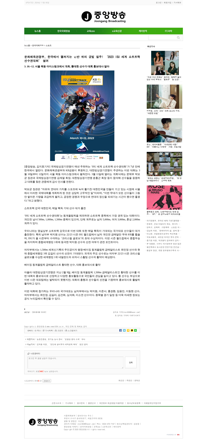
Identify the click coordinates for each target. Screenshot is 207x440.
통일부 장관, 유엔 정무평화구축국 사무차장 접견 (168, 250)
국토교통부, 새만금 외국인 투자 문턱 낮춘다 (166, 237)
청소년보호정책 (133, 403)
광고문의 (80, 403)
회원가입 (167, 2)
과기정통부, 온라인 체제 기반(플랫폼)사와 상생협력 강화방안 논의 (176, 220)
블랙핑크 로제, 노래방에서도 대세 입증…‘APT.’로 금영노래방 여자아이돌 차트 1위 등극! (163, 214)
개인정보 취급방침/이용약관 (111, 403)
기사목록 (49, 330)
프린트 (60, 330)
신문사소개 (56, 403)
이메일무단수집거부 (152, 403)
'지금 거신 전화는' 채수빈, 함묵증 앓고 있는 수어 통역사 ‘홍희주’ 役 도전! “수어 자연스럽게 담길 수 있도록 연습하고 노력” (164, 81)
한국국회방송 (37, 45)
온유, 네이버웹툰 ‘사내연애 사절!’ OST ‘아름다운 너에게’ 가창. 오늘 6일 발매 (164, 146)
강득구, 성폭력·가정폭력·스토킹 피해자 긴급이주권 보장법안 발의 (176, 227)
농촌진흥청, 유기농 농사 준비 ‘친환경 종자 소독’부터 (61, 339)
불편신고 (92, 403)
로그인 (159, 2)
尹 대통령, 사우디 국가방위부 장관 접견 (164, 243)
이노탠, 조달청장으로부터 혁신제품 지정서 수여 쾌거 (170, 233)
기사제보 (177, 2)
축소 (39, 330)
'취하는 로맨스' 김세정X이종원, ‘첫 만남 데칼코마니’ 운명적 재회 (164, 179)
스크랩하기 (72, 330)
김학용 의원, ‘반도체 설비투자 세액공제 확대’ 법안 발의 (62, 344)
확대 (31, 330)
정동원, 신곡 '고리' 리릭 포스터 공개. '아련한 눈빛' (163, 112)
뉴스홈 (27, 45)
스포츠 (48, 45)
